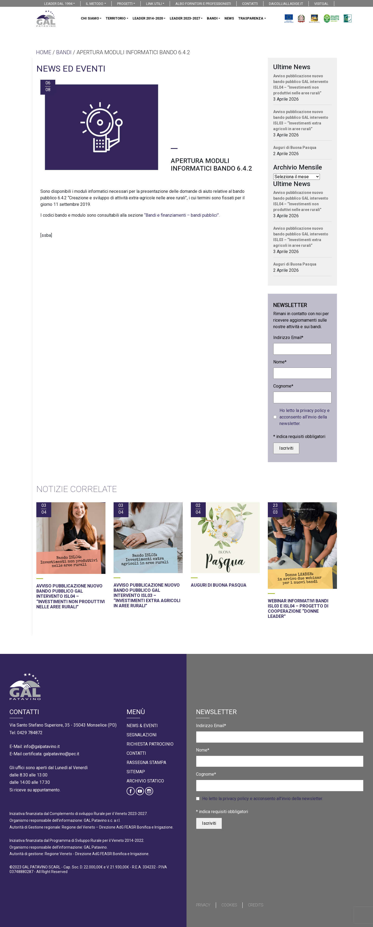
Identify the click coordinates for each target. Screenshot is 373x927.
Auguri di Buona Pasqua (294, 147)
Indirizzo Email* (288, 337)
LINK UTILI (154, 4)
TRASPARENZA (250, 18)
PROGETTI (125, 4)
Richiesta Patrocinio (150, 744)
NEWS (229, 18)
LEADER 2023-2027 (185, 18)
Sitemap (136, 771)
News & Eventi (142, 725)
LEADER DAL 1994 (58, 4)
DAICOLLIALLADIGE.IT (286, 4)
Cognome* (283, 386)
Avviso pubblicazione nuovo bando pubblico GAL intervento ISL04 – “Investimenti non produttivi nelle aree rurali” (300, 84)
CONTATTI (250, 4)
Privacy (203, 905)
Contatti (136, 753)
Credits (255, 905)
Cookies (229, 905)
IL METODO (94, 4)
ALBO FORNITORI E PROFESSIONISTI (203, 4)
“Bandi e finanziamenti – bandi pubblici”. (182, 215)
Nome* (280, 362)
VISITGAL (321, 4)
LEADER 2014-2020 (148, 18)
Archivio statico (145, 781)
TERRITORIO (116, 18)
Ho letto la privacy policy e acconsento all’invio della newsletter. (304, 417)
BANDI (212, 18)
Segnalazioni (142, 734)
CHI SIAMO (90, 18)
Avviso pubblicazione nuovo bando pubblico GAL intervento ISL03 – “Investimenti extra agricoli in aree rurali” (300, 120)
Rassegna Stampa (146, 762)
